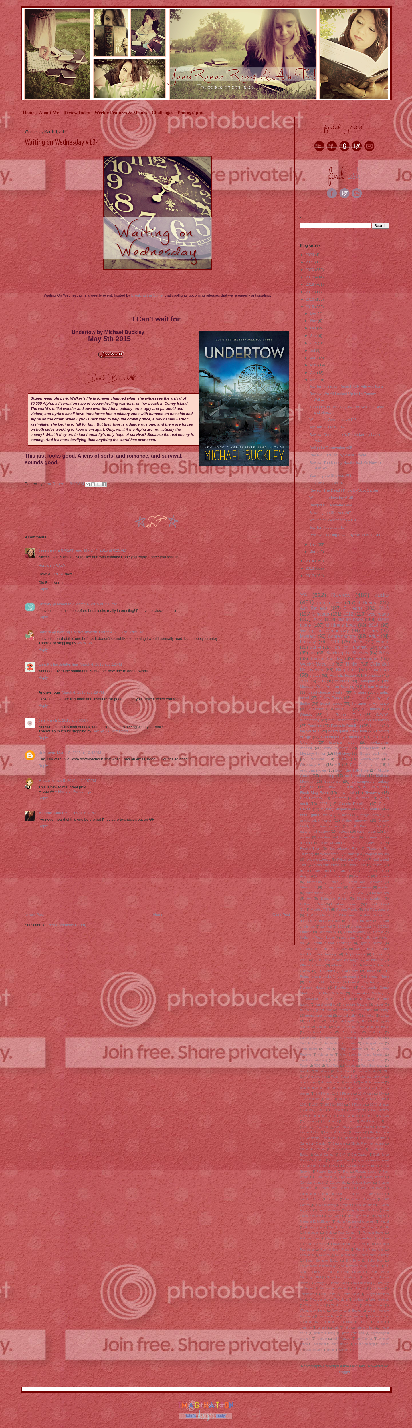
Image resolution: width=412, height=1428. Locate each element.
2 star (342, 759)
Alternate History (312, 965)
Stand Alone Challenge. (343, 1277)
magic (304, 870)
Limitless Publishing (313, 1060)
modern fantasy (336, 948)
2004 (304, 960)
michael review (360, 887)
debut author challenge (332, 943)
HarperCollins (347, 837)
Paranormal (367, 658)
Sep (314, 335)
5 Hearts (353, 608)
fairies (304, 1010)
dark (336, 1327)
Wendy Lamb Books (346, 1310)
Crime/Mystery (354, 932)
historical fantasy (332, 842)
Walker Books (374, 1305)
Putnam (384, 1238)
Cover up (379, 669)
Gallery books (373, 1177)
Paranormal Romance (370, 703)
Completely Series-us (332, 876)
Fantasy (308, 641)
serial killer (323, 870)
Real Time (332, 1065)
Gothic (378, 932)
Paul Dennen (347, 1232)
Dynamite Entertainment (373, 1160)
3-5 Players (356, 1110)
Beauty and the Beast (374, 1026)
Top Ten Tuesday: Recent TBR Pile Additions (346, 386)
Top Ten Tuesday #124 (328, 527)
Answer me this (339, 787)
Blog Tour (346, 669)
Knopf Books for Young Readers (362, 1054)
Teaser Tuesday (326, 658)
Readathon (343, 987)
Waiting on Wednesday (324, 630)
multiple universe (372, 1082)
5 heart (368, 1115)
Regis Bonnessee (372, 1065)
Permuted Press (372, 1060)
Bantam (359, 1132)
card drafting (325, 1004)
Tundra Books (350, 1294)
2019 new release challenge (336, 960)
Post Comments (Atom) (66, 925)
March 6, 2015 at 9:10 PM (75, 813)
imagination (308, 948)
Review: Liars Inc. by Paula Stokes (338, 455)
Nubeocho (311, 1232)
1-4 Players (323, 1093)
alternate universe (372, 1076)
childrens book (341, 625)
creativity (306, 1327)
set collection (348, 1015)
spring (330, 1349)
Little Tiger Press (358, 1216)
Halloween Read (312, 904)
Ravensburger (342, 1243)
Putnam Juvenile (316, 1243)
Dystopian (366, 681)
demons (306, 920)
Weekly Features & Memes (120, 112)
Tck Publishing (362, 1283)
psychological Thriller (326, 692)
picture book (350, 619)
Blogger (344, 1372)
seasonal (320, 1344)
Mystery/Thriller (313, 753)
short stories (340, 1344)
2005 (333, 893)
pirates (372, 948)
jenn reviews (330, 602)
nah (357, 948)
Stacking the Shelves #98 (330, 475)
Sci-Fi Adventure (376, 909)
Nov (314, 321)
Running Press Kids (369, 1249)
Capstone (338, 1143)
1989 (380, 1099)
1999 (340, 1104)
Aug (314, 343)
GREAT (57, 574)
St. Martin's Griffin (331, 993)
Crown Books (375, 1038)
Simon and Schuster (365, 882)
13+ (318, 1021)
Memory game (313, 1227)
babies (365, 998)
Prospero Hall (363, 1238)
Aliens (346, 815)
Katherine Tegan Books (317, 937)
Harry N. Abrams (350, 1049)
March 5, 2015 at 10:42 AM (79, 752)
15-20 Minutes (310, 1099)
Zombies (315, 726)
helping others (365, 1327)
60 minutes (380, 893)
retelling (327, 776)
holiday (378, 865)
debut (379, 1004)
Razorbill (363, 1243)
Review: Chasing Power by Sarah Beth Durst (346, 535)
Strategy (319, 1283)
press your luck (353, 1333)
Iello (372, 1049)
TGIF (385, 1071)
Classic (305, 971)
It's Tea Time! (366, 1205)
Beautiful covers (344, 1026)
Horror (382, 641)
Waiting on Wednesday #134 (333, 520)
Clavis (336, 1149)
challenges (370, 937)
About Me (49, 112)
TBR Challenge (318, 915)
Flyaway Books (365, 1171)
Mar (314, 380)
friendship (351, 854)
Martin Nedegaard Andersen (355, 1221)
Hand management (345, 904)
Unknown (47, 752)
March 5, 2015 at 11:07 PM (74, 780)
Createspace (354, 1149)
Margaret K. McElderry (315, 1221)
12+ (307, 1021)
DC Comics (326, 971)
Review (340, 595)
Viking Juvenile (315, 1076)
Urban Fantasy (376, 686)
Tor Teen (378, 1288)
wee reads (378, 614)
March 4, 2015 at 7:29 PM (83, 692)
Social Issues (331, 703)
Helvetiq (333, 1199)
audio (381, 595)
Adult (374, 636)
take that (364, 1087)
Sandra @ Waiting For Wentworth (68, 632)
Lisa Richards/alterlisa (58, 664)
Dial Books (350, 971)
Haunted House (310, 1199)
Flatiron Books (326, 1171)
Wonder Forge (329, 1316)
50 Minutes (330, 1121)
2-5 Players (356, 1104)
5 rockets (311, 1121)
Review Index (76, 112)
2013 (310, 568)
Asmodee (322, 1026)
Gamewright (338, 1182)
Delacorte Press (334, 898)
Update (358, 1299)
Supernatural (373, 837)
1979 (354, 1099)
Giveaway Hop (312, 764)
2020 (310, 269)
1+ (377, 1087)
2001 (376, 1021)
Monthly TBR (320, 909)
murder (383, 887)
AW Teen (323, 1127)
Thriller (352, 664)
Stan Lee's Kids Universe (345, 1271)
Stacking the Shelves (347, 652)
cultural (322, 1327)
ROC (317, 1065)
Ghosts (306, 714)
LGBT (310, 982)
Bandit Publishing (336, 1132)
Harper (354, 1193)
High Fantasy (311, 798)
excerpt (350, 1082)
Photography (190, 112)
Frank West (324, 1177)
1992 (303, 1104)
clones (379, 1321)
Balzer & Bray (373, 965)
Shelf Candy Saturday (374, 1255)
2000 (363, 1021)
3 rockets (337, 1110)
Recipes (350, 1065)
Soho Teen (375, 1260)
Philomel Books (310, 1238)
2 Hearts (316, 709)
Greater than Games (334, 1188)
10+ (380, 870)
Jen (42, 720)
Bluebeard (349, 1138)
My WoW (84, 643)
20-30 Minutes (379, 1104)
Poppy (304, 1065)
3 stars (360, 692)
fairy (347, 1327)
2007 (347, 893)
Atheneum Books (343, 965)
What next (347, 915)
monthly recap (330, 920)
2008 (341, 926)
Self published (344, 1255)
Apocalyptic (369, 759)
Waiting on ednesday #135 (331, 498)
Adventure (375, 842)
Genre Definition (375, 720)
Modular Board (338, 1227)
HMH (327, 1049)
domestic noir (330, 1082)
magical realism (377, 854)
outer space (314, 893)
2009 (312, 787)
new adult (346, 792)
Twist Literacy (319, 1299)
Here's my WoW (52, 565)
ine (160, 295)
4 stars (370, 630)
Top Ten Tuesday (350, 647)
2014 (310, 561)
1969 (341, 1099)
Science (324, 1255)
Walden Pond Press (344, 1305)
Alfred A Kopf (363, 1127)
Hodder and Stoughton (360, 1199)
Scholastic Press (326, 865)
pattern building (324, 1333)
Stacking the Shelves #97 (330, 512)
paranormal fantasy (340, 1087)
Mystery (308, 636)
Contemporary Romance (341, 737)
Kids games (325, 1054)
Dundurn (319, 1160)
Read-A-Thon (310, 848)
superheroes (366, 831)
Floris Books (309, 1049)
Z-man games (354, 1316)
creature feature (355, 1004)
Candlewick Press (319, 1032)
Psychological (373, 982)
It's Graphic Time (344, 714)
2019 (310, 277)
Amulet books (361, 926)
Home (29, 112)
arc (312, 652)
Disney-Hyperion (369, 898)
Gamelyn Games (311, 1182)
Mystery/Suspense (335, 809)
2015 (310, 307)
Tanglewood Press (314, 998)
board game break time (347, 731)
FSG (334, 1165)
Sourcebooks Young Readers (360, 1266)
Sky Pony (353, 1260)
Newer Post (34, 914)
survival (326, 926)
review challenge (317, 859)
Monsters (339, 798)
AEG (308, 1127)
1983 (330, 1021)
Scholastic (307, 1255)
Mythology (342, 753)
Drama (370, 971)
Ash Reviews (314, 608)
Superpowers (333, 887)
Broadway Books (373, 1138)
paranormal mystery (315, 831)
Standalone (322, 1071)
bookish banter (340, 720)
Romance (373, 675)
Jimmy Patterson (329, 1210)
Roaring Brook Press (334, 1249)
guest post (324, 1010)
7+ (387, 1121)
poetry (384, 1010)
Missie (44, 780)
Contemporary (342, 636)
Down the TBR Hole (352, 770)
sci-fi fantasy (341, 1338)
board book (307, 1082)
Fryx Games (347, 1177)
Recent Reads (347, 909)
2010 (376, 737)
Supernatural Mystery (367, 993)
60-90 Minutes (369, 1121)
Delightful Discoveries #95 (330, 448)
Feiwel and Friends (351, 859)
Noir (335, 882)
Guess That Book (370, 1188)
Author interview (355, 820)
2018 (310, 284)
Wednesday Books (313, 1310)
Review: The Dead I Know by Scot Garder (343, 490)
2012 (310, 576)
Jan (313, 552)
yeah (384, 647)
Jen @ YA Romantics (110, 731)
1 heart (378, 954)
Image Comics (370, 815)
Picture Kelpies (337, 1238)
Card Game (350, 1032)
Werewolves (329, 854)
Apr (313, 372)
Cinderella (375, 1032)
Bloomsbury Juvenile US (320, 1138)
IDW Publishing (326, 1205)
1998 (327, 1104)
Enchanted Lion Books (340, 1043)
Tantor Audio (338, 1283)
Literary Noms (344, 1060)
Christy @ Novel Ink (56, 604)
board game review (316, 815)
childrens (341, 681)
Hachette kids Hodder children (321, 1193)
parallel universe (311, 1087)
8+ (309, 898)
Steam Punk (344, 1071)
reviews (343, 831)
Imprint (346, 1205)
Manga (379, 1216)
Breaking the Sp (144, 295)
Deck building (309, 1043)
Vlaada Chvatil (315, 1305)
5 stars (315, 675)
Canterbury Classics (313, 1143)
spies (385, 1015)
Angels (305, 876)
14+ (381, 1093)
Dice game (362, 876)
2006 (323, 804)
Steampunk (308, 887)
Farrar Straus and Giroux (360, 1165)
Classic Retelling (353, 804)
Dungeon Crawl (341, 1160)
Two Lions (341, 1299)
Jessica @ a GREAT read (60, 550)
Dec (314, 313)
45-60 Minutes (348, 1115)
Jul (313, 350)
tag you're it (310, 731)
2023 (310, 255)
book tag (342, 709)
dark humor (373, 915)
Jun (313, 358)
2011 (304, 681)
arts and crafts (379, 1316)
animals (358, 698)
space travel (312, 1349)
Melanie (45, 813)
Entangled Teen (373, 1043)
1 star (367, 870)
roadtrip (322, 1338)
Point (352, 982)
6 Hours (349, 1121)
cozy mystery (336, 748)
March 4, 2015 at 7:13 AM (96, 604)
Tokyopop (359, 1288)
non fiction (365, 1010)
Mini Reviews (331, 982)
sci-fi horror (364, 1338)
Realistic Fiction (343, 675)
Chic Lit (307, 742)
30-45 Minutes (379, 1110)
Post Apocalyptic (364, 764)
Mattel (385, 1221)
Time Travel (344, 998)
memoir (344, 1010)
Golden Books (362, 1182)
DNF (342, 1154)
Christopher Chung (313, 1149)
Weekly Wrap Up (317, 664)
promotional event (318, 1015)
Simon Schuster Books (322, 1260)
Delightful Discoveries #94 (330, 505)
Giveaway (372, 792)
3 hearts (320, 614)
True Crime (328, 1294)
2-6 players (347, 1021)
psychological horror (316, 820)
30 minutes (374, 960)
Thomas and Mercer (333, 1288)
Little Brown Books (366, 826)
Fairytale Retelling (346, 726)
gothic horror (371, 943)
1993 (315, 1104)
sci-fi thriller (355, 776)
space (385, 1344)
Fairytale (324, 837)
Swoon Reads (367, 1071)
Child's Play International (367, 1143)
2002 (321, 1110)
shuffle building (364, 1344)
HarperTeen (369, 748)
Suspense (332, 781)
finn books (371, 709)
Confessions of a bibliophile (341, 1038)
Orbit (328, 1232)
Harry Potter (374, 1193)
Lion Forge (334, 1216)
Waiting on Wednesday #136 (333, 420)
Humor (375, 726)
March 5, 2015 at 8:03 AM (68, 720)
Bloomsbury (327, 932)
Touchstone (307, 1294)
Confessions (308, 1038)
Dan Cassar (359, 1154)
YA (304, 595)
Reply (43, 589)
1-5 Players (344, 1093)
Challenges (162, 112)
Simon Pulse (356, 865)
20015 (309, 1110)
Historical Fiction (342, 742)
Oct (313, 328)
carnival (348, 1321)
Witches (362, 798)
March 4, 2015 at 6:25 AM (105, 550)
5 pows (384, 1115)
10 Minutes (365, 1093)
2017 (310, 292)
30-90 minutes (314, 1115)
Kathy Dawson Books (361, 1210)
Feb (314, 544)
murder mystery (360, 920)
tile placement (355, 954)
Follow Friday (330, 698)
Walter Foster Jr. (342, 1076)
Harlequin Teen (377, 976)
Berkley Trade (379, 1132)
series (356, 842)
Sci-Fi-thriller (370, 809)
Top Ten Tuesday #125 (328, 427)
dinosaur (306, 842)
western (344, 1349)
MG (337, 764)
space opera (347, 870)
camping (330, 1321)
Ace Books (341, 1127)
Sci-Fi (315, 647)
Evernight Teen (315, 1165)
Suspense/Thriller (374, 753)
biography (311, 1321)
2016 (310, 299)
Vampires (317, 759)
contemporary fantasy (370, 781)
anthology (348, 937)
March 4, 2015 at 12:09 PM (121, 632)
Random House (312, 987)
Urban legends (379, 1299)
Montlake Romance (366, 1227)
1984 (367, 1099)
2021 (310, 262)
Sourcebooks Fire (344, 848)
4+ (331, 1115)
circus (364, 1321)
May (314, 365)
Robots (305, 1071)
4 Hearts (367, 602)
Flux (346, 1171)
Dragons (382, 876)
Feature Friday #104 (326, 483)
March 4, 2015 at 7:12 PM (101, 664)
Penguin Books (373, 1232)
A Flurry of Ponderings (73, 791)
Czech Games (323, 1154)
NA (387, 1227)
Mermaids (314, 882)
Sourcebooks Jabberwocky (318, 1266)
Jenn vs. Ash (330, 826)
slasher (369, 1015)
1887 (329, 1099)
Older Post (281, 914)
